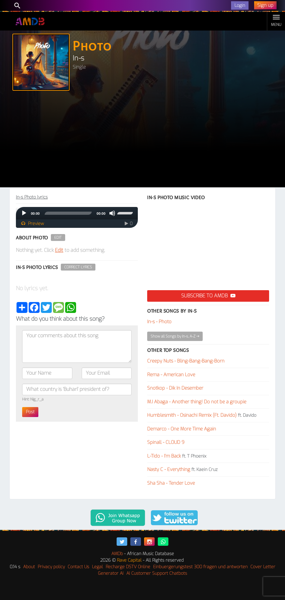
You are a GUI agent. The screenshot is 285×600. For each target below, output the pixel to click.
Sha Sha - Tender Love (171, 483)
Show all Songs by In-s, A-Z (175, 336)
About (29, 567)
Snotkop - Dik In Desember (175, 388)
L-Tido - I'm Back (164, 456)
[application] (77, 213)
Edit (58, 237)
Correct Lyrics (78, 267)
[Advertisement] (142, 140)
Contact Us (78, 567)
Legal (97, 567)
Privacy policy (51, 567)
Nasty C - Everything (168, 469)
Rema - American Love (171, 375)
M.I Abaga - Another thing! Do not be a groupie (196, 402)
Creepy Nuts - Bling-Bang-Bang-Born (186, 361)
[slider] (68, 213)
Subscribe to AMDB (208, 295)
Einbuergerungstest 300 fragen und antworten (200, 567)
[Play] (24, 213)
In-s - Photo (159, 322)
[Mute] (112, 213)
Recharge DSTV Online (128, 567)
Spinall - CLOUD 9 (166, 442)
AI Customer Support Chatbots (156, 573)
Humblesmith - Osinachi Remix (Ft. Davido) (192, 415)
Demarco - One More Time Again (181, 429)
